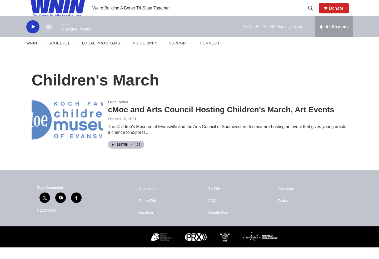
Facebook (286, 200)
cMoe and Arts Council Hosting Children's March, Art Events (221, 121)
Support (178, 55)
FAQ (212, 212)
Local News (118, 113)
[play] (33, 38)
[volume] (48, 38)
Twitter (283, 212)
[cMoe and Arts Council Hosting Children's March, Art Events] (67, 131)
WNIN (31, 55)
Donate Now (218, 224)
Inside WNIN (145, 55)
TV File (214, 200)
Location (146, 224)
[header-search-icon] (313, 14)
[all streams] (334, 38)
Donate (339, 14)
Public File (147, 212)
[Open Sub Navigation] (41, 55)
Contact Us (148, 200)
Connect (210, 55)
